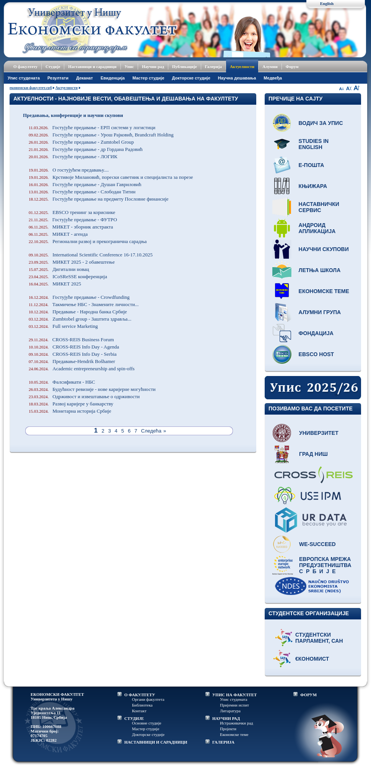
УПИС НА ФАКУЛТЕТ (234, 694)
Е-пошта (311, 165)
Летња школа (320, 270)
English (327, 3)
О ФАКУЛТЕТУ (139, 694)
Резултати (57, 78)
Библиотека (142, 705)
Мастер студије (148, 78)
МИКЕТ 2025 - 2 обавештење (72, 262)
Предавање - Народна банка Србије (78, 311)
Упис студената (24, 78)
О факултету (25, 66)
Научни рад (153, 66)
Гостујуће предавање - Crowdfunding (79, 297)
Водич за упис (321, 123)
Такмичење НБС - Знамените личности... (84, 304)
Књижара (313, 186)
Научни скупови (324, 249)
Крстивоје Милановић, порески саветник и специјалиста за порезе (111, 177)
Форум (292, 66)
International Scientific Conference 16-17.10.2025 (91, 255)
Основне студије (146, 723)
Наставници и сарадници (92, 66)
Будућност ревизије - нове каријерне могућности (92, 389)
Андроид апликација (317, 228)
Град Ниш (313, 454)
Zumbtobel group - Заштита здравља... (80, 319)
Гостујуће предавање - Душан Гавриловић (85, 184)
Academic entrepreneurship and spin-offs (82, 368)
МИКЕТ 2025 (55, 284)
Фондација (316, 333)
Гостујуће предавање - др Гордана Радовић (86, 149)
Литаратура (230, 710)
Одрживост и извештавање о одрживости (84, 396)
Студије (53, 66)
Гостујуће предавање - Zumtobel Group (81, 142)
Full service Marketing (63, 326)
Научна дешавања (237, 78)
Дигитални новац (59, 269)
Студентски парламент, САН (319, 638)
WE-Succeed (317, 544)
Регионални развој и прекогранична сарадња (88, 241)
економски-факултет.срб (31, 88)
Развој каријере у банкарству (71, 404)
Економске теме (324, 291)
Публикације (184, 66)
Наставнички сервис (319, 207)
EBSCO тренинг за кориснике (72, 212)
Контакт (139, 710)
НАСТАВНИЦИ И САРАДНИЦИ (155, 742)
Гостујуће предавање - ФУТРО (73, 219)
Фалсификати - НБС (62, 382)
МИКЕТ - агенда (58, 234)
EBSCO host (316, 354)
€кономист (312, 659)
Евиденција (113, 78)
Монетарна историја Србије (70, 411)
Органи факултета (148, 699)
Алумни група (320, 312)
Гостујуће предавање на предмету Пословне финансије (99, 199)
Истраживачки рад (236, 723)
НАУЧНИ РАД (226, 718)
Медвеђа (273, 78)
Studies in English (314, 144)
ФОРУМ (308, 694)
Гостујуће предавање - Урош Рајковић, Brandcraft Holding (101, 135)
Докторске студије (191, 78)
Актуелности (242, 66)
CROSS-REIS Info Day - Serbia (73, 354)
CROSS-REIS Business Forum (71, 339)
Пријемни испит (234, 705)
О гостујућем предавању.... (69, 170)
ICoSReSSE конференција (68, 276)
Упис (129, 66)
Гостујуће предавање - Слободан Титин (82, 191)
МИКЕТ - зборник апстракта (71, 227)
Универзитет (318, 433)
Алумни (270, 66)
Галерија (213, 66)
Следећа (151, 431)
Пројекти (228, 728)
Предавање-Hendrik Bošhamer (72, 361)
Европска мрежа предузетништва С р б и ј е (325, 565)
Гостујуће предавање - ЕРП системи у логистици (92, 127)
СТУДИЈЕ (134, 718)
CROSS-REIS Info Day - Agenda (74, 347)
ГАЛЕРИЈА (223, 742)
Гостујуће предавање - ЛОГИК (73, 156)
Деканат (84, 78)
